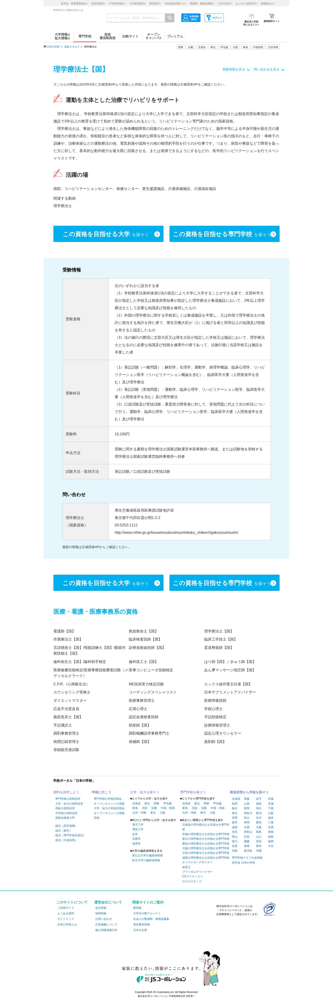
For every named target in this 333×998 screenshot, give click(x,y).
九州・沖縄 (139, 812)
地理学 (136, 843)
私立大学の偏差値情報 (146, 860)
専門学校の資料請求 (67, 798)
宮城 (271, 798)
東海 (135, 808)
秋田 (234, 803)
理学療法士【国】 (219, 631)
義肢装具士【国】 (68, 717)
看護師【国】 (64, 631)
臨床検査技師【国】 (145, 639)
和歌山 (248, 831)
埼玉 (259, 808)
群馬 (247, 808)
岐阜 (234, 822)
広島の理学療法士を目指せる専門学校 (205, 853)
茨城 (271, 803)
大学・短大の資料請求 (69, 803)
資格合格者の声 (65, 817)
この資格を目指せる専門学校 (222, 234)
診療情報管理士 (217, 725)
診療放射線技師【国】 (147, 648)
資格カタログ (72, 46)
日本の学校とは (67, 924)
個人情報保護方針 (106, 930)
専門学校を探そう (193, 792)
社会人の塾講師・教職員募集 (151, 919)
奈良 (234, 831)
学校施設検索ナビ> (175, 3)
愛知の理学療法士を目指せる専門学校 (205, 843)
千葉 (271, 808)
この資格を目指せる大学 (106, 234)
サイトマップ (65, 919)
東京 (153, 812)
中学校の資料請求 (66, 813)
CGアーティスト (192, 876)
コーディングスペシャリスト (153, 692)
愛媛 (247, 841)
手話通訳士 (62, 725)
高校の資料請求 (65, 808)
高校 (96, 817)
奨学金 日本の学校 (243, 862)
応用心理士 (138, 709)
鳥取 (259, 831)
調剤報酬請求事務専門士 (149, 733)
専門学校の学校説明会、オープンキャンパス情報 (109, 801)
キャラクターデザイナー (197, 862)
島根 (271, 831)
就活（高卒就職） (66, 825)
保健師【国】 (140, 742)
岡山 (234, 836)
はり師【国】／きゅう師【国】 (230, 662)
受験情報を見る (233, 69)
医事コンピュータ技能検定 (151, 670)
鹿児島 (248, 850)
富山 (247, 817)
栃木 (234, 808)
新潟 (259, 813)
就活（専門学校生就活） (70, 835)
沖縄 (259, 850)
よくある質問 (65, 913)
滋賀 (234, 827)
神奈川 (248, 813)
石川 (259, 817)
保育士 (186, 867)
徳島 (271, 836)
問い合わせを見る (267, 69)
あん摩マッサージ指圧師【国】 (230, 670)
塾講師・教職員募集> (202, 3)
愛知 (259, 822)
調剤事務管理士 (66, 733)
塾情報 (137, 907)
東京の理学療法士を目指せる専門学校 (205, 838)
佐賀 (234, 846)
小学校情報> (137, 3)
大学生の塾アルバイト (147, 913)
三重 (271, 822)
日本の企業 (140, 930)
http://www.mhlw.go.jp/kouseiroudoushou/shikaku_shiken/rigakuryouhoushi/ (176, 532)
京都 (247, 827)
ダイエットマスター (70, 700)
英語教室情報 (141, 924)
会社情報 (100, 907)
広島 (247, 836)
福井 (271, 817)
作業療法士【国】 (68, 639)
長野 (234, 817)
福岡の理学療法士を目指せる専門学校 (205, 857)
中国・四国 (168, 808)
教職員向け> (268, 3)
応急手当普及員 (66, 709)
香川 (234, 841)
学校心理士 (213, 709)
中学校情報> (117, 3)
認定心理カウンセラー (222, 733)
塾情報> (155, 3)
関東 (156, 803)
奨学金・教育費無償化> (74, 3)
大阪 (162, 812)
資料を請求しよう (66, 792)
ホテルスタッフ (192, 881)
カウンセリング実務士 (71, 692)
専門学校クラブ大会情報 (247, 857)
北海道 (202, 47)
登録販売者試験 (66, 750)
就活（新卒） (63, 830)
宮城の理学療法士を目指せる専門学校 (205, 834)
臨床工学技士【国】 (220, 639)
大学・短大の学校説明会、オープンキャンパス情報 (110, 811)
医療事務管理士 (142, 700)
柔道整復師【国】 (219, 648)
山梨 (271, 813)
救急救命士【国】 (143, 631)
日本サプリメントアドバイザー (230, 692)
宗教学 (136, 838)
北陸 (144, 808)
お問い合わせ (103, 919)
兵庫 (271, 827)
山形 (247, 803)
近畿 (154, 808)
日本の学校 (53, 46)
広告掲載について (106, 924)
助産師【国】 (140, 725)
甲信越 (167, 803)
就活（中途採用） (66, 840)
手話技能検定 (215, 717)
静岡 (247, 822)
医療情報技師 (215, 700)
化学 (135, 834)
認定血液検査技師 (143, 717)
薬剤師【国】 (215, 742)
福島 (259, 803)
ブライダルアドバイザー (197, 871)
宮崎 (234, 850)
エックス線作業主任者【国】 (228, 684)
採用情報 (100, 913)
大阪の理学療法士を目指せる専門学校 (205, 848)
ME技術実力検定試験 (146, 684)
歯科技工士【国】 (143, 662)
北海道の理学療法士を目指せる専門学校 (205, 827)
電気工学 (137, 829)
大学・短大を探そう (144, 792)
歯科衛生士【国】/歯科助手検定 (79, 662)
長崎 (247, 846)
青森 (247, 798)
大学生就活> (225, 3)
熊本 (259, 846)
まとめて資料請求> (246, 3)
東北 (147, 803)
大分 (271, 846)
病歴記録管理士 (66, 742)
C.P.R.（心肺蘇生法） (71, 684)
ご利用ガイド (65, 907)
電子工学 (137, 824)
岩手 (259, 798)
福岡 (271, 841)
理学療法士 (62, 206)
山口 (259, 836)
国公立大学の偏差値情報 (147, 855)
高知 (259, 841)
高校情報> (98, 3)
